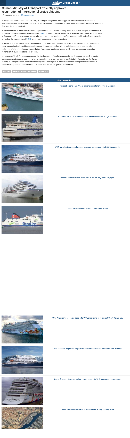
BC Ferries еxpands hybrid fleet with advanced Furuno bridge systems (87, 117)
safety (42, 33)
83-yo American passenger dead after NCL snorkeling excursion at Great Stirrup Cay (87, 318)
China (7, 71)
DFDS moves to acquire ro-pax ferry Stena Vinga (87, 208)
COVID (29, 39)
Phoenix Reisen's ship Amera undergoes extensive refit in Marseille (87, 86)
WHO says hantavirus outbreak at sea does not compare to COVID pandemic (87, 147)
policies (44, 71)
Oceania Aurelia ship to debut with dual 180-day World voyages (87, 178)
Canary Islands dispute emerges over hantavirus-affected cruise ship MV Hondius (87, 349)
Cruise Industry (27, 15)
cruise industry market (25, 71)
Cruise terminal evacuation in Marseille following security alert (87, 410)
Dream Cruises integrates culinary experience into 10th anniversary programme (87, 379)
